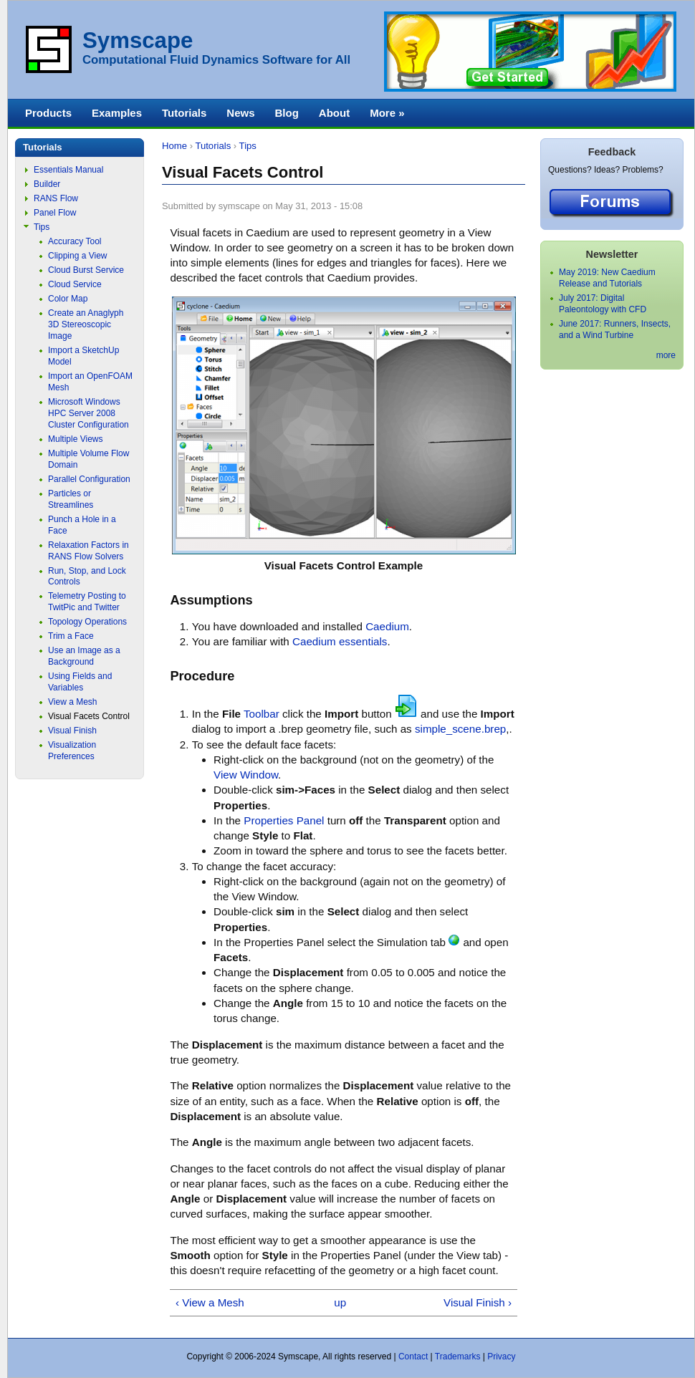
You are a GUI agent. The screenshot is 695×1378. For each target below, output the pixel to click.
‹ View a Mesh (210, 1302)
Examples (117, 113)
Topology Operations (87, 622)
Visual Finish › (478, 1302)
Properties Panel (284, 820)
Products (48, 113)
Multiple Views (75, 439)
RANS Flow (56, 198)
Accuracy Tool (74, 241)
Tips (248, 145)
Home (174, 145)
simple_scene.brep (460, 729)
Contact (413, 1357)
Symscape (137, 40)
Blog (286, 113)
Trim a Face (71, 636)
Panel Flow (55, 213)
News (240, 113)
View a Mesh (72, 702)
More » (387, 113)
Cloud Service (75, 284)
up (340, 1302)
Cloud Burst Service (86, 270)
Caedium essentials (339, 641)
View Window (246, 774)
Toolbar (261, 714)
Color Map (67, 299)
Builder (47, 184)
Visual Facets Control (89, 716)
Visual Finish (72, 731)
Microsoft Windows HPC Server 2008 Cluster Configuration (88, 413)
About (334, 113)
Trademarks (458, 1357)
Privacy (501, 1357)
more (666, 355)
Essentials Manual (68, 170)
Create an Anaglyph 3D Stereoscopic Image (85, 324)
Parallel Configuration (89, 479)
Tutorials (213, 145)
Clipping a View (77, 256)
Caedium (387, 626)
